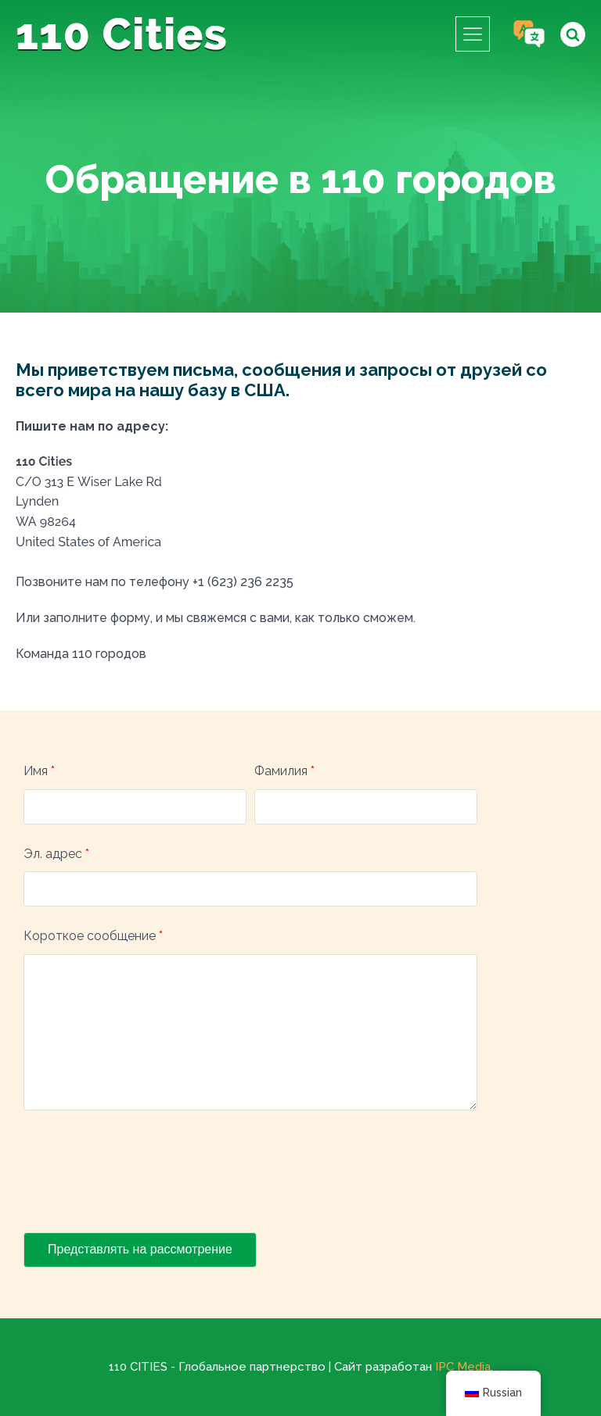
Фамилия (284, 770)
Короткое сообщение (93, 935)
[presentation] (142, 1174)
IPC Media (463, 1367)
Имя (39, 770)
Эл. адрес (56, 853)
